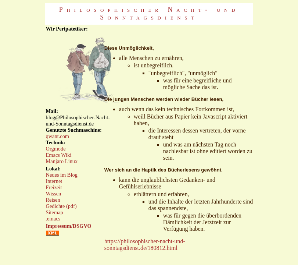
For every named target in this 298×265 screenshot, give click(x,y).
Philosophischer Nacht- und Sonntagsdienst (149, 13)
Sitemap (54, 212)
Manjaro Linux (62, 161)
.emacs (53, 219)
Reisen (53, 200)
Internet (54, 181)
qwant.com (57, 136)
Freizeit (54, 187)
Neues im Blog (62, 175)
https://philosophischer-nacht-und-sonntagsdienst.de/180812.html (144, 244)
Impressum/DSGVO (68, 226)
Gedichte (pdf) (61, 206)
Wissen (53, 194)
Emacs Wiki (59, 155)
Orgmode (56, 149)
